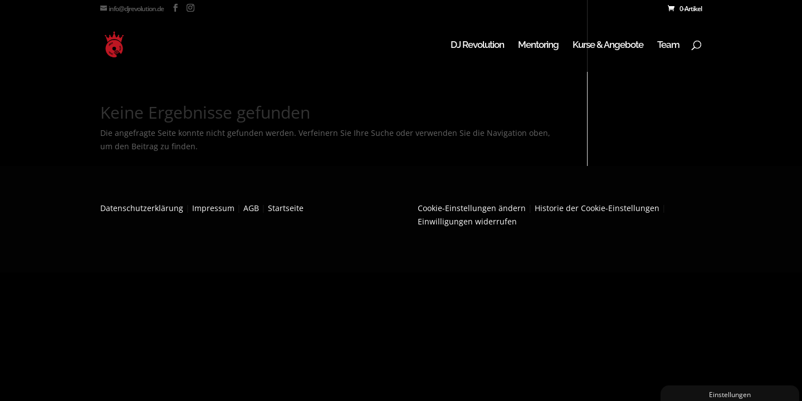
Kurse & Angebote (608, 45)
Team (668, 45)
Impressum (213, 208)
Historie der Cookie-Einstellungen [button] (597, 208)
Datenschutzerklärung (141, 208)
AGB (251, 208)
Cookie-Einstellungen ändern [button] (472, 208)
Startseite (286, 208)
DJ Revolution (477, 45)
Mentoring (538, 45)
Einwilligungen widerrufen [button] (467, 221)
